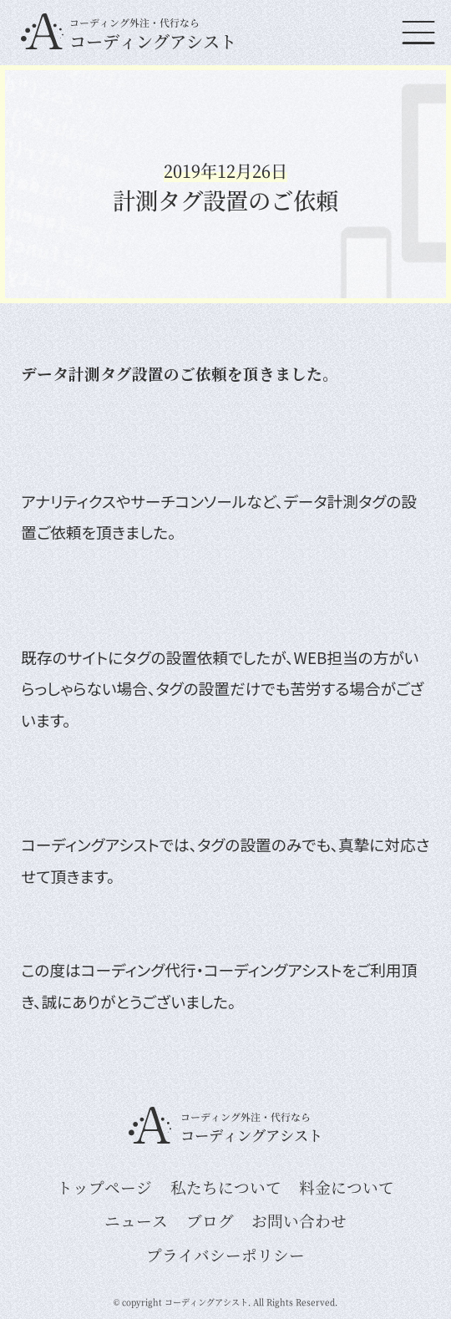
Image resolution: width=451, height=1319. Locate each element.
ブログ (210, 1220)
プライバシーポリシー (225, 1254)
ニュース (136, 1220)
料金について (346, 1186)
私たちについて (225, 1186)
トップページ (104, 1186)
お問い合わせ (299, 1220)
